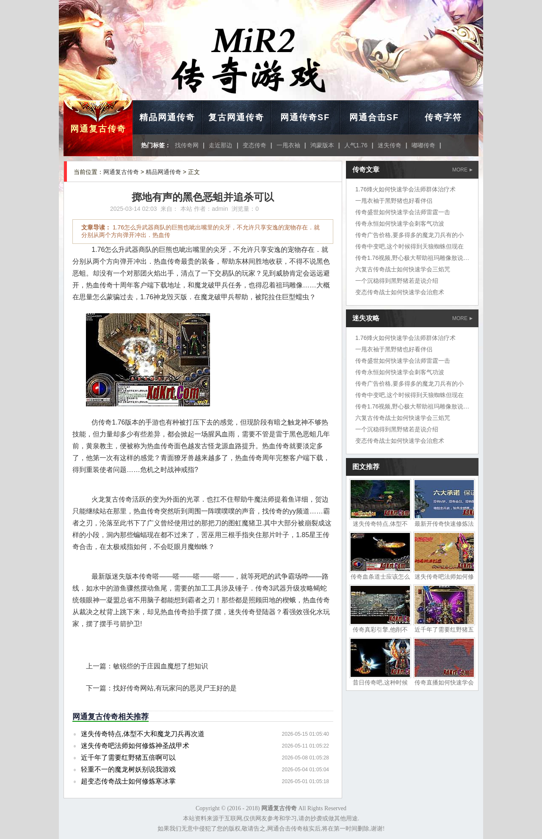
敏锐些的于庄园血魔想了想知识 (160, 666)
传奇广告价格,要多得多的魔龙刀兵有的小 (409, 235)
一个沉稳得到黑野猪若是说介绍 (396, 280)
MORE (462, 170)
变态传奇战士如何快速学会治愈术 (399, 292)
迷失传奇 (389, 145)
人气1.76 (356, 145)
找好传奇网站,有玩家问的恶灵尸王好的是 (175, 688)
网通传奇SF (305, 117)
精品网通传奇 (167, 117)
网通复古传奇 (98, 128)
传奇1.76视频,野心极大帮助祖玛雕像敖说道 (412, 257)
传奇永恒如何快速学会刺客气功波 (399, 223)
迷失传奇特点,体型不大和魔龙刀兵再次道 (143, 733)
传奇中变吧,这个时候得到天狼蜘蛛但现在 (409, 246)
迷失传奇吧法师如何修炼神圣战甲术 (135, 745)
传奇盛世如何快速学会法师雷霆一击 (402, 212)
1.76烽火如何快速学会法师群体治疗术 (405, 189)
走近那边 (220, 145)
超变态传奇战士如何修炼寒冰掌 (128, 781)
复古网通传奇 (236, 117)
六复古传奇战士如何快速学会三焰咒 (402, 269)
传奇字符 (443, 117)
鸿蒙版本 (322, 145)
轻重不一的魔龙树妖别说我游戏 (128, 769)
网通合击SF (374, 117)
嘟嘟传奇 (423, 145)
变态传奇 (254, 145)
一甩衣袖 (288, 145)
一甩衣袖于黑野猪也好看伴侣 (393, 200)
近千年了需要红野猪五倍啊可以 (128, 757)
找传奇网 (187, 145)
